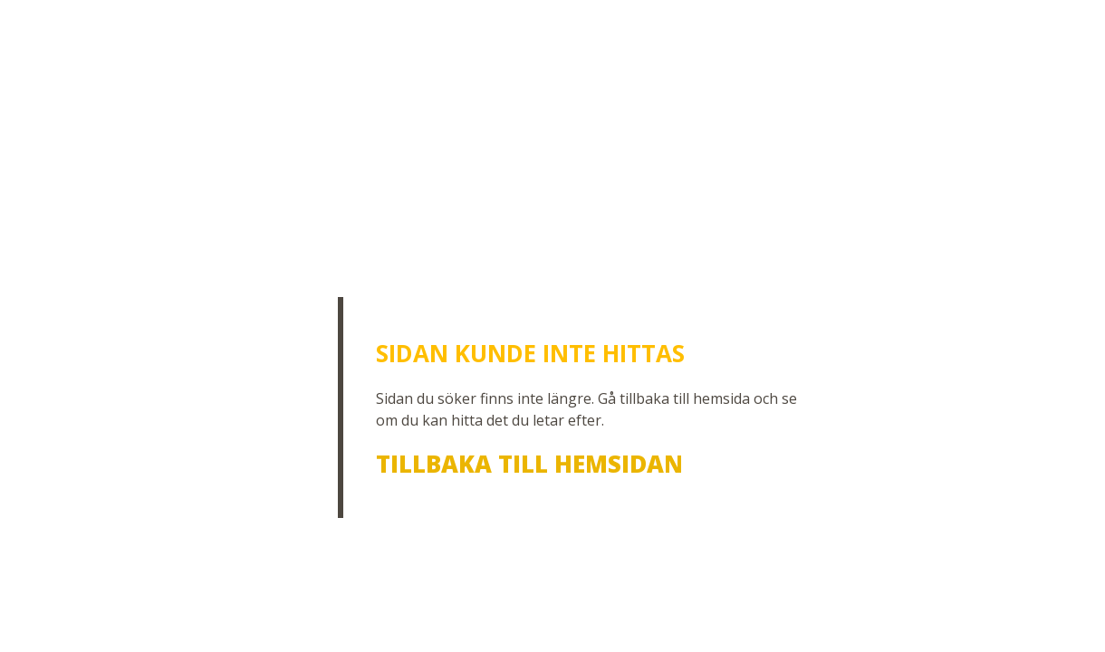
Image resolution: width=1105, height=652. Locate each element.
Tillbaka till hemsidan (529, 463)
